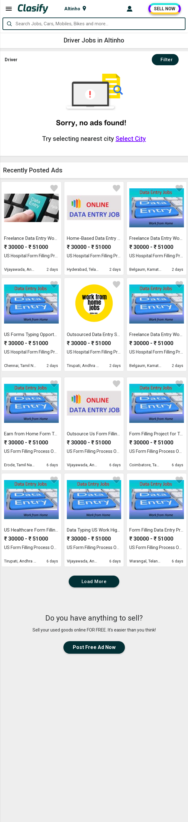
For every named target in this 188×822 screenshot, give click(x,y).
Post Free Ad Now (94, 647)
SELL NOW (164, 8)
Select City (131, 138)
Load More (94, 581)
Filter (165, 59)
